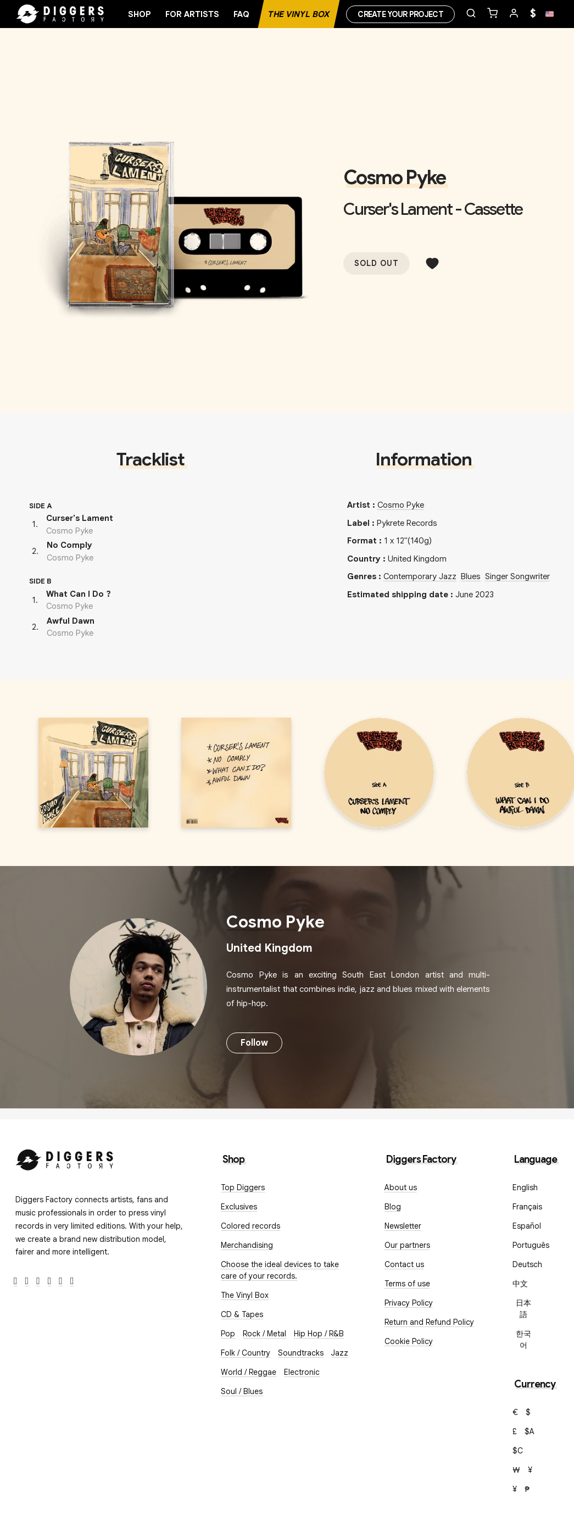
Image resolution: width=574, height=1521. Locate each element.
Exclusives (239, 1207)
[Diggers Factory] (65, 1157)
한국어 (523, 1339)
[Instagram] (38, 1281)
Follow (254, 1042)
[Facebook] (15, 1281)
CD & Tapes (242, 1314)
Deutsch (527, 1264)
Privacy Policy (408, 1303)
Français (527, 1207)
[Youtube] (49, 1281)
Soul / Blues (242, 1391)
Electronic (302, 1372)
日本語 (523, 1308)
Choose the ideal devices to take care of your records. (280, 1270)
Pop (228, 1334)
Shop (139, 14)
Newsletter (402, 1226)
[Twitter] (27, 1281)
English (525, 1187)
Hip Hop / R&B (319, 1334)
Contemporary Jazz (419, 576)
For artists (192, 14)
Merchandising (247, 1245)
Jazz (339, 1353)
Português (530, 1245)
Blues (471, 576)
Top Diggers (243, 1187)
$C (517, 1451)
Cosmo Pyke (394, 177)
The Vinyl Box (299, 14)
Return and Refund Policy (429, 1322)
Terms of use (407, 1284)
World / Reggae (248, 1372)
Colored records (250, 1226)
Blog (392, 1207)
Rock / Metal (264, 1334)
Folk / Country (245, 1353)
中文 (520, 1284)
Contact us (404, 1264)
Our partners (407, 1245)
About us (400, 1187)
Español (526, 1226)
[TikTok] (72, 1281)
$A (529, 1431)
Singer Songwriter (517, 576)
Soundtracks (301, 1353)
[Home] (60, 14)
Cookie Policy (408, 1341)
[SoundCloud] (60, 1281)
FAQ (241, 14)
